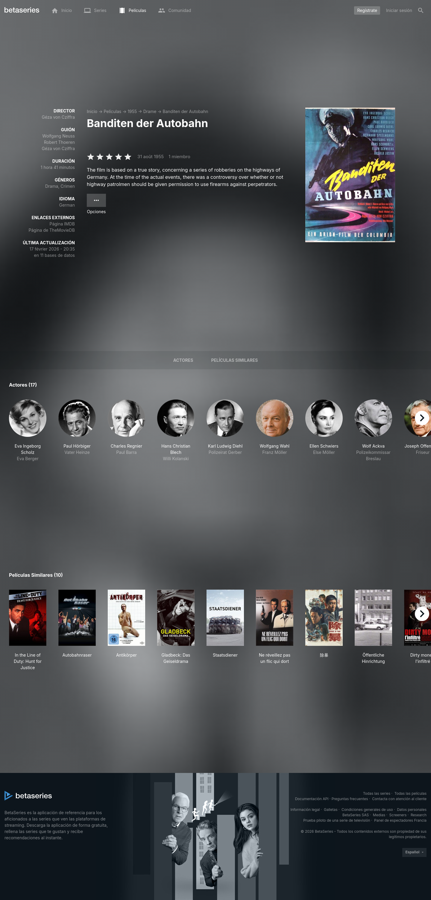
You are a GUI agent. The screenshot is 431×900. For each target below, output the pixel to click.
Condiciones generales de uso (367, 809)
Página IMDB (62, 223)
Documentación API (312, 799)
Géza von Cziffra (58, 117)
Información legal (305, 809)
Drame (150, 111)
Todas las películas (410, 793)
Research (419, 815)
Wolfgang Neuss (58, 135)
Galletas (331, 809)
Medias (379, 815)
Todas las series (376, 793)
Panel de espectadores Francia (400, 820)
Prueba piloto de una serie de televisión (336, 820)
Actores (183, 360)
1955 (132, 111)
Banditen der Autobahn (185, 111)
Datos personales (412, 809)
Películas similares (234, 360)
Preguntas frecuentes (350, 799)
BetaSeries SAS (355, 815)
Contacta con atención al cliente (399, 799)
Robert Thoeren (59, 142)
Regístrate (367, 10)
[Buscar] (421, 10)
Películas (112, 111)
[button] (27, 430)
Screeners (398, 815)
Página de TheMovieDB (52, 230)
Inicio (92, 111)
